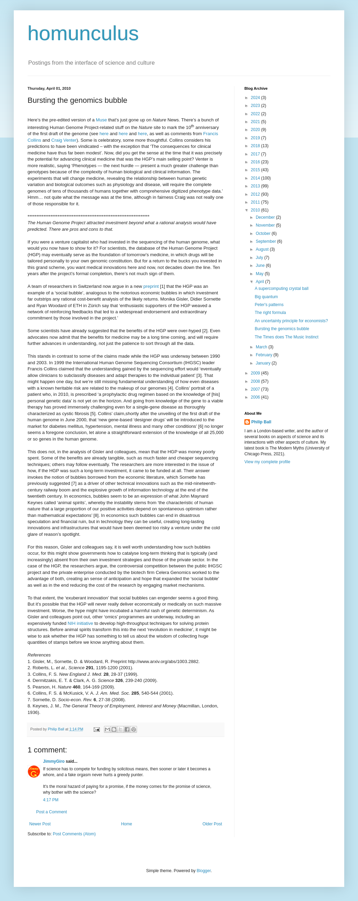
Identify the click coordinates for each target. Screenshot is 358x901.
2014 (256, 178)
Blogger (204, 870)
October (264, 233)
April (260, 281)
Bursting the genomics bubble (282, 328)
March (262, 347)
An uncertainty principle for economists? (291, 320)
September (266, 241)
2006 (256, 397)
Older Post (212, 824)
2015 (256, 169)
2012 (256, 194)
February (264, 354)
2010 (256, 210)
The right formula (270, 312)
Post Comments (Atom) (74, 834)
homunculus (83, 33)
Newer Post (40, 824)
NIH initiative (80, 623)
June (261, 265)
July (260, 257)
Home (126, 824)
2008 (256, 381)
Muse (101, 119)
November (266, 225)
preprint (151, 286)
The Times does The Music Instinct (286, 337)
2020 (256, 129)
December (266, 217)
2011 (256, 202)
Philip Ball (261, 422)
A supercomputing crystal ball (281, 288)
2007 (256, 389)
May (260, 273)
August (263, 249)
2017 (256, 154)
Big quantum (266, 296)
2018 (256, 145)
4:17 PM (51, 799)
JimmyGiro (54, 761)
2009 (256, 373)
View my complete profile (267, 461)
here (103, 133)
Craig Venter (63, 140)
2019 (256, 137)
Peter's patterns (269, 304)
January (264, 363)
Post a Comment (51, 812)
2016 (256, 162)
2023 (256, 105)
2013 (256, 186)
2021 (256, 121)
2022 (256, 113)
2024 (256, 97)
